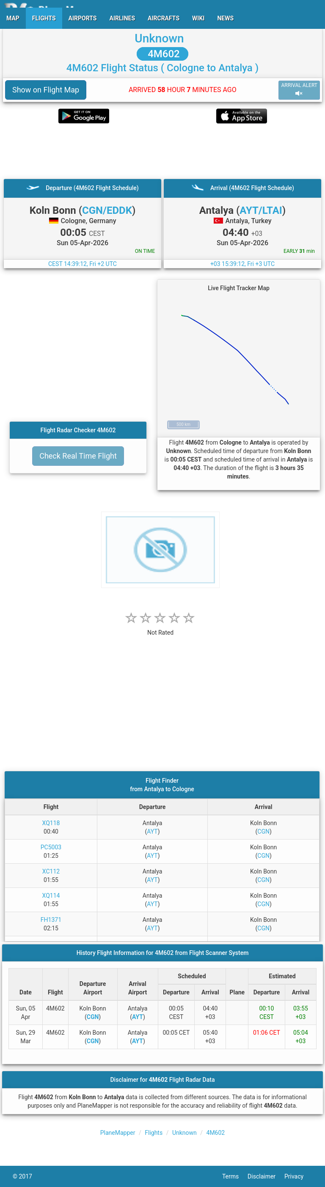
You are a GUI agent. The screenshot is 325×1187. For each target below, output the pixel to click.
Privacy (298, 1176)
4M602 (162, 54)
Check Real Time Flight (78, 455)
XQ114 (51, 895)
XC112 (51, 871)
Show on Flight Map (45, 89)
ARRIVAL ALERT (299, 89)
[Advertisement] (162, 151)
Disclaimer (266, 1176)
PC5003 (51, 847)
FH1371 (51, 919)
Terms (235, 1176)
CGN (263, 831)
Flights (153, 1132)
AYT (152, 831)
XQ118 (51, 823)
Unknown (159, 38)
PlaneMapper (117, 1132)
